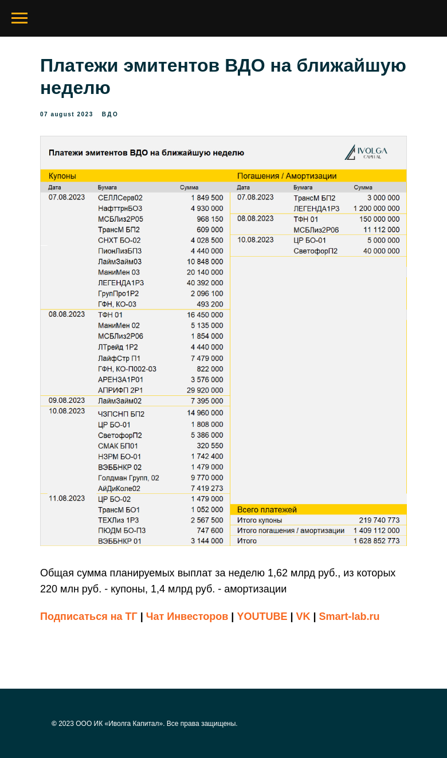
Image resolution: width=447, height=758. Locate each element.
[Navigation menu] (19, 18)
